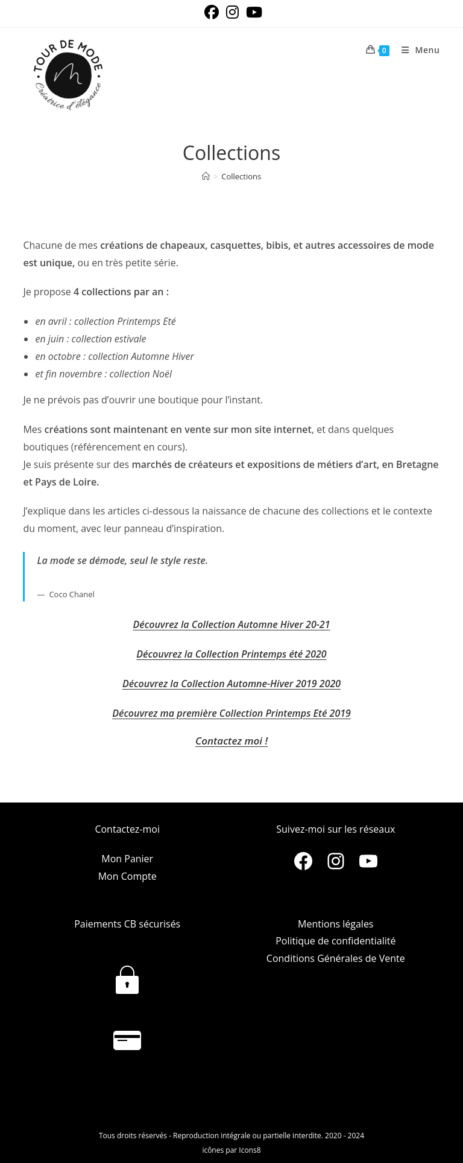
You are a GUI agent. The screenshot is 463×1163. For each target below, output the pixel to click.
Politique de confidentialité (335, 940)
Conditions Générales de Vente (335, 958)
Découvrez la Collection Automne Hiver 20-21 (231, 624)
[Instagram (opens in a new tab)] (232, 12)
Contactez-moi (127, 829)
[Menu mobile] (416, 50)
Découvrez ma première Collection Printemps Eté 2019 (231, 713)
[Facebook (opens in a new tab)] (211, 12)
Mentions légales (335, 924)
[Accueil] (206, 176)
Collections (241, 176)
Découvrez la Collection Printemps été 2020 (231, 654)
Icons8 (249, 1150)
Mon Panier (127, 858)
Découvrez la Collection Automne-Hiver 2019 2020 (231, 683)
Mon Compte (127, 876)
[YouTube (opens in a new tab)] (252, 12)
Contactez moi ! (231, 741)
